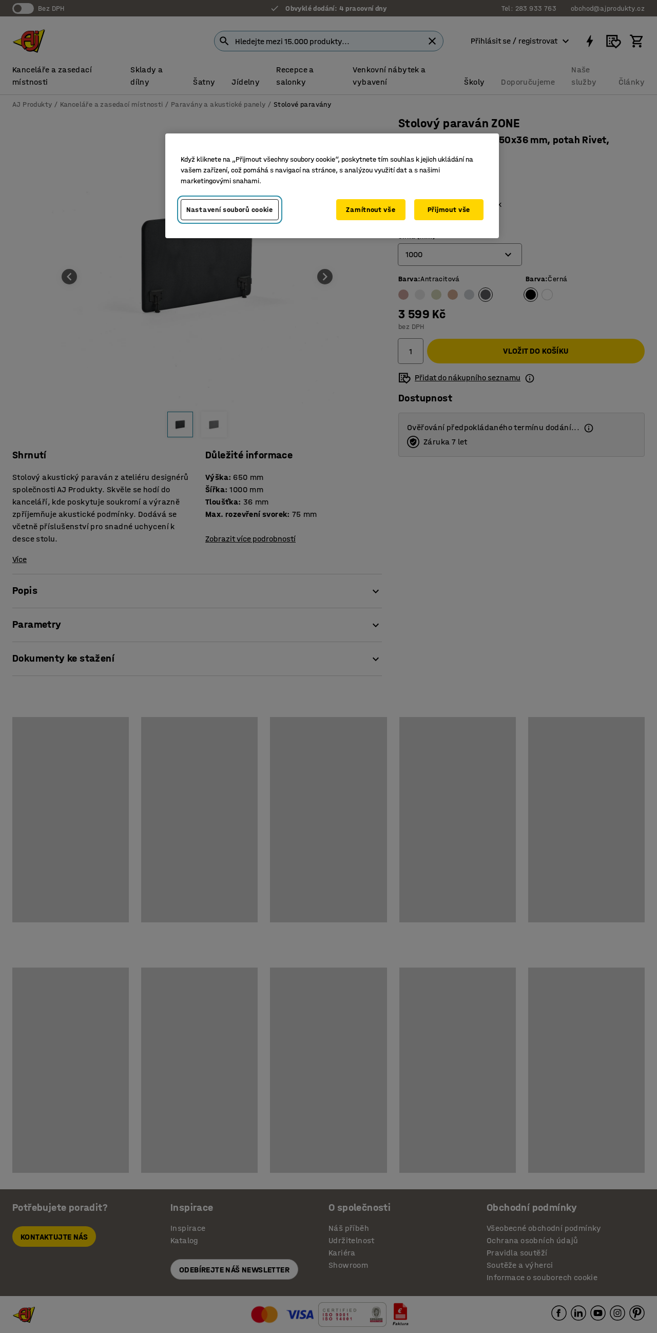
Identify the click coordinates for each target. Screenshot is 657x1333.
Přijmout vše (449, 209)
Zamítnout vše (370, 209)
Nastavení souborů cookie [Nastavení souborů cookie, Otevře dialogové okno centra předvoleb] (229, 209)
